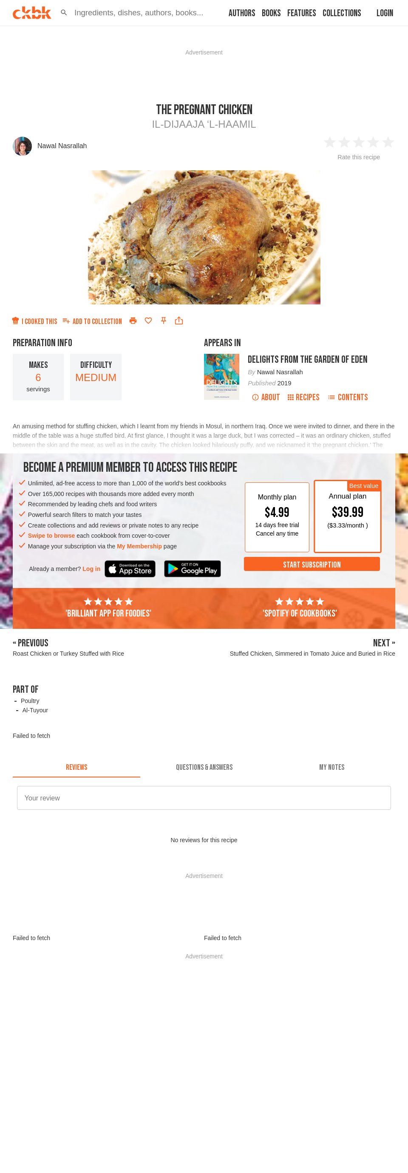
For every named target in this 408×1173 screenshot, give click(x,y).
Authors (242, 13)
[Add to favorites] (148, 320)
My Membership (139, 546)
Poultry (30, 700)
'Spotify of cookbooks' (300, 608)
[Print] (133, 320)
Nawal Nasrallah (62, 145)
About (266, 397)
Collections (342, 13)
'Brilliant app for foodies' (108, 608)
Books (271, 13)
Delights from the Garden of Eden (308, 359)
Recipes (304, 397)
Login (385, 13)
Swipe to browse (51, 535)
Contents (347, 397)
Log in (91, 568)
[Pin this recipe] (163, 320)
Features (301, 13)
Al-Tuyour (35, 710)
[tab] (76, 767)
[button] (64, 13)
